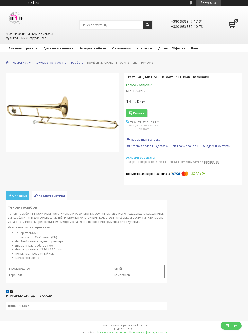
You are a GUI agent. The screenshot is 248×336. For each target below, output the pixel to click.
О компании (121, 48)
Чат (231, 326)
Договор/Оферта (171, 48)
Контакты (144, 48)
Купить (138, 113)
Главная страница (23, 48)
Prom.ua (142, 325)
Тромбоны (76, 62)
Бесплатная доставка (145, 139)
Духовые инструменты (51, 62)
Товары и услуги (22, 62)
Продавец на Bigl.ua (124, 328)
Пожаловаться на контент (112, 332)
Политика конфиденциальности (148, 332)
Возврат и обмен (92, 48)
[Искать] (147, 25)
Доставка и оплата (58, 48)
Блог (194, 48)
